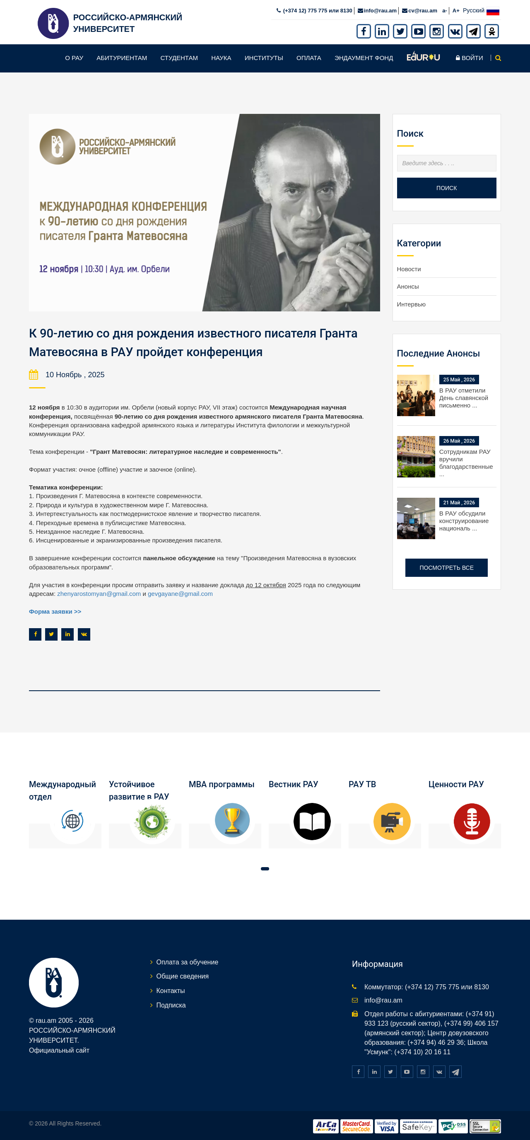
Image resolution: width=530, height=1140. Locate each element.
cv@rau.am (422, 9)
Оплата (308, 56)
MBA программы (222, 782)
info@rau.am (380, 9)
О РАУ (74, 56)
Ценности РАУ (456, 782)
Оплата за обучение (188, 959)
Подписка (171, 1003)
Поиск (446, 186)
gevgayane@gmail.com (180, 591)
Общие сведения (183, 974)
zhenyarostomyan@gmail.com (99, 591)
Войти (469, 56)
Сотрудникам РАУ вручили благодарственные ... (466, 461)
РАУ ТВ (362, 782)
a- (444, 9)
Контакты (171, 988)
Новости (409, 267)
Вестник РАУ (293, 782)
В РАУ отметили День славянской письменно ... (464, 396)
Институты (264, 56)
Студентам (179, 56)
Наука (221, 56)
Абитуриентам (121, 56)
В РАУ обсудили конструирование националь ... (464, 519)
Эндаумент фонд (364, 56)
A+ (456, 9)
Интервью (411, 302)
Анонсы (408, 284)
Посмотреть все (446, 566)
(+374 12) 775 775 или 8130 (317, 9)
